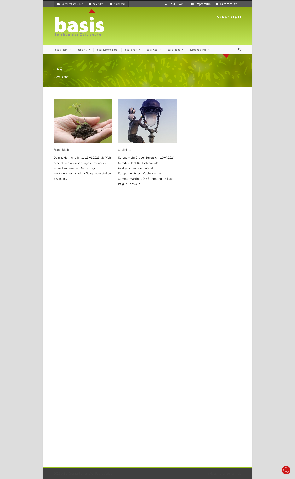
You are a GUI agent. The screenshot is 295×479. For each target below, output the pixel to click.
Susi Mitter (125, 149)
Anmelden (96, 3)
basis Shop (131, 49)
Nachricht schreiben (70, 3)
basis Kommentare (107, 49)
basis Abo (152, 49)
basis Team (61, 49)
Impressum (203, 4)
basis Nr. (82, 49)
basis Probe (174, 49)
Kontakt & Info (198, 49)
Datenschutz (228, 4)
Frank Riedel (62, 149)
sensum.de (234, 473)
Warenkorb (117, 3)
